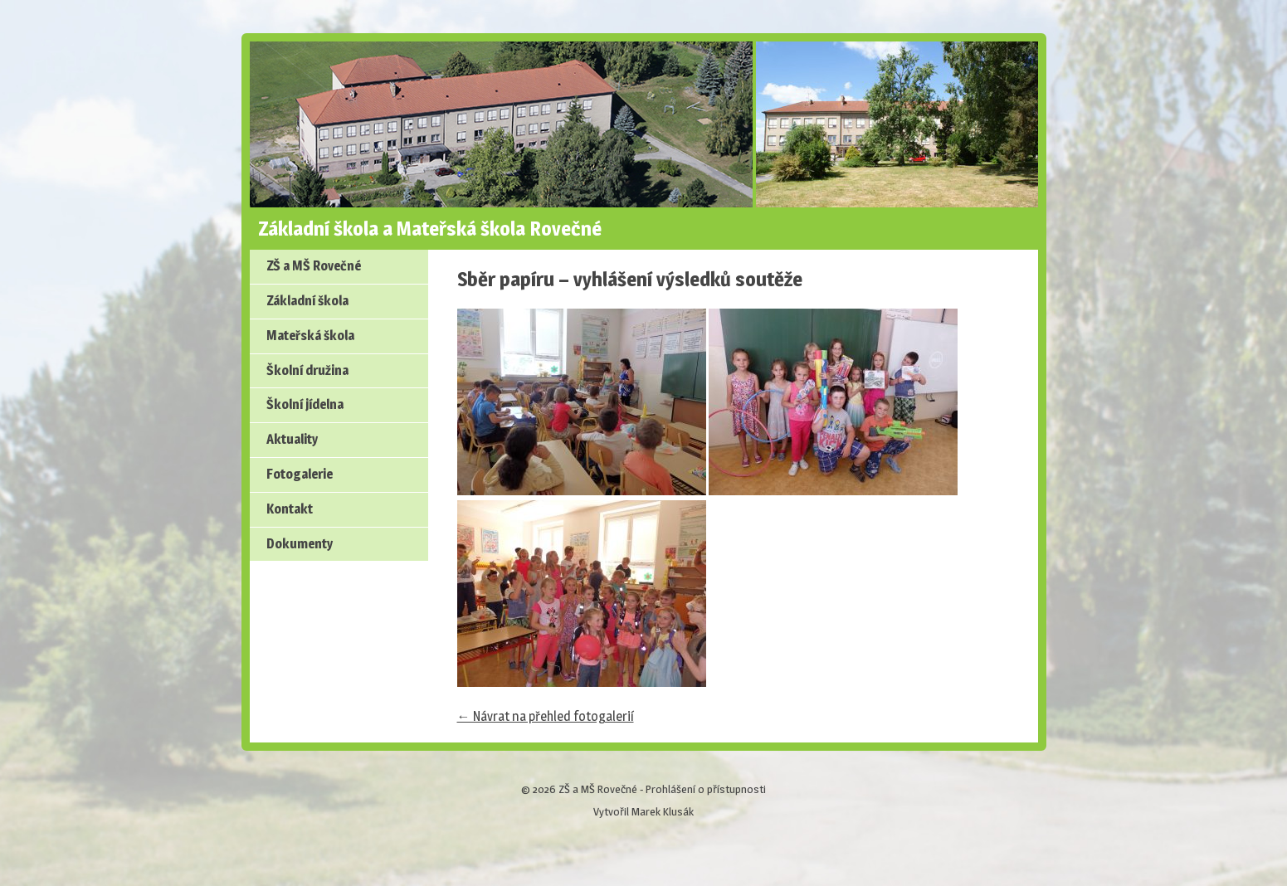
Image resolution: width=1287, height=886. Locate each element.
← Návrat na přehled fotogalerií (545, 716)
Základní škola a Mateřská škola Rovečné (430, 229)
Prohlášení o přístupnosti (706, 789)
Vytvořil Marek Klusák (643, 811)
